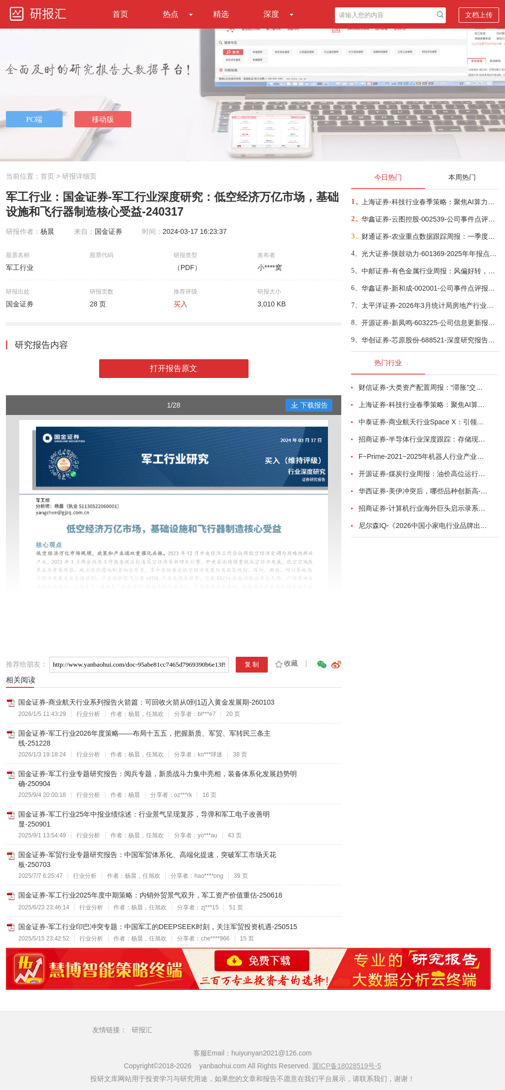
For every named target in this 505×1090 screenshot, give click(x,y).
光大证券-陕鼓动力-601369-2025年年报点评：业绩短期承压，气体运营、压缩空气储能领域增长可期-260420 (429, 254)
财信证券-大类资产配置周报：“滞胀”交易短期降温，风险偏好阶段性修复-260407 (423, 387)
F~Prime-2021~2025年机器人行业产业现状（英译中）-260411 (423, 456)
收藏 (286, 663)
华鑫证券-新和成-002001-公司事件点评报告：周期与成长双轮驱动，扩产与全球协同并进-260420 (429, 288)
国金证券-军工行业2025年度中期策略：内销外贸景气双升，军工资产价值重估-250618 (150, 895)
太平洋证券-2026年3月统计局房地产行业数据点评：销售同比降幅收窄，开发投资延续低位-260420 (429, 305)
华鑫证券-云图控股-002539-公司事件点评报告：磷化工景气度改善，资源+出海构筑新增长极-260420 (429, 219)
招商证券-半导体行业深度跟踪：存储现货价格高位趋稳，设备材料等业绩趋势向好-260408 (423, 439)
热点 (171, 14)
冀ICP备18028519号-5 (346, 1066)
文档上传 (479, 15)
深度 (271, 14)
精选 (221, 14)
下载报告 (309, 405)
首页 (120, 14)
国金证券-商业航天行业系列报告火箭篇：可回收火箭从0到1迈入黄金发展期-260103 (146, 702)
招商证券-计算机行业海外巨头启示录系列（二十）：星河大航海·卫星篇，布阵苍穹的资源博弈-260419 (423, 508)
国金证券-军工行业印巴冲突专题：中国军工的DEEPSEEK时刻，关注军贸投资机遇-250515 (157, 927)
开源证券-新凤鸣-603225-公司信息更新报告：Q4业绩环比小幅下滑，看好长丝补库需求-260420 (429, 323)
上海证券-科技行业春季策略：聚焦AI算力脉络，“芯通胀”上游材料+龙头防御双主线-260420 (429, 202)
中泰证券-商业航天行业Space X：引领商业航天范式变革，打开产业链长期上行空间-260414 (423, 422)
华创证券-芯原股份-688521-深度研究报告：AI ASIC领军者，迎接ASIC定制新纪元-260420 (429, 340)
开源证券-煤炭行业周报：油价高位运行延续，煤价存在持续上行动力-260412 (423, 474)
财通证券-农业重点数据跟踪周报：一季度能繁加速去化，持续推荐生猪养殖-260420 (429, 236)
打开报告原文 (173, 368)
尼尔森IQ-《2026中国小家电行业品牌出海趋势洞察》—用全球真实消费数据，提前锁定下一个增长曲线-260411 (423, 525)
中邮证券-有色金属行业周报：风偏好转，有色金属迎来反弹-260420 (429, 271)
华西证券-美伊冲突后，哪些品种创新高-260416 (423, 491)
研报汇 (142, 1030)
